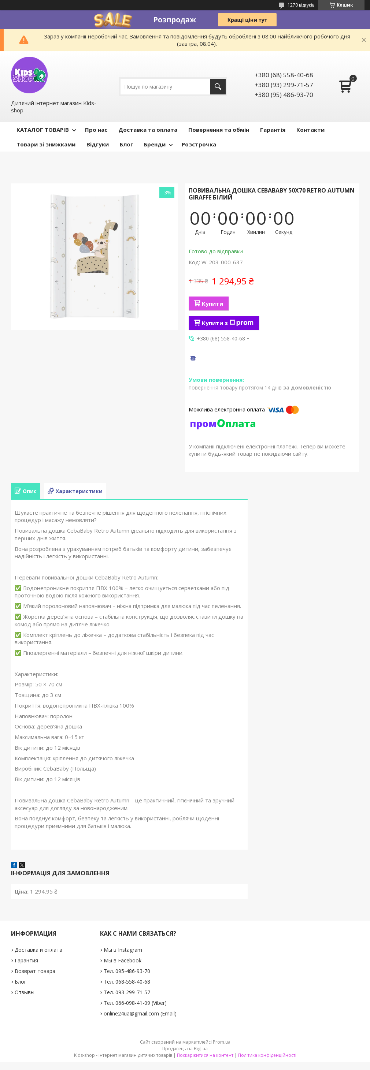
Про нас (96, 129)
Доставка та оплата (147, 129)
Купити (212, 303)
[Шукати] (218, 86)
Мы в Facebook (122, 960)
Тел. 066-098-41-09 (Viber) (135, 1002)
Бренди (155, 144)
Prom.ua (221, 1042)
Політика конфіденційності (267, 1055)
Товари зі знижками (45, 144)
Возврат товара (35, 971)
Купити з (228, 323)
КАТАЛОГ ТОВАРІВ (42, 129)
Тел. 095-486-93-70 (127, 971)
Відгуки (97, 144)
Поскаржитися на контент (205, 1055)
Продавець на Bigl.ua (185, 1048)
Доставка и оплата (38, 949)
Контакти (310, 129)
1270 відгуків (301, 5)
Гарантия (26, 960)
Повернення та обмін (218, 129)
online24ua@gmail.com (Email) (140, 1013)
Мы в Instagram (123, 949)
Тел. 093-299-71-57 (127, 992)
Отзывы (24, 992)
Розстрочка (199, 144)
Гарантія (272, 129)
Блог (126, 144)
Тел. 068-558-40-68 (127, 981)
